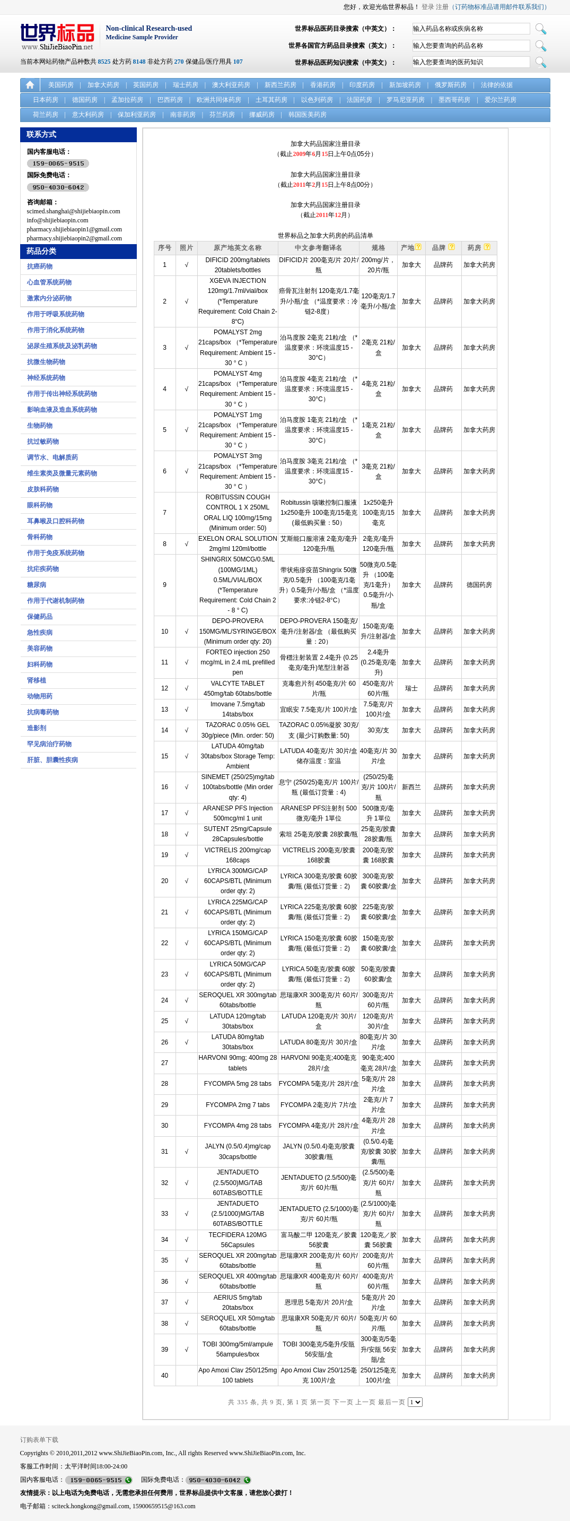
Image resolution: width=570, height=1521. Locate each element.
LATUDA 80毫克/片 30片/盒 (318, 1042)
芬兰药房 (222, 114)
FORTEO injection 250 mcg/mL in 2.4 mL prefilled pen (237, 662)
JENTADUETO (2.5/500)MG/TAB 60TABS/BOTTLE (237, 1182)
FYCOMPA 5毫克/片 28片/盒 (319, 1083)
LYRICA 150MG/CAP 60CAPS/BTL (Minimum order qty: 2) (237, 943)
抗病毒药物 (43, 712)
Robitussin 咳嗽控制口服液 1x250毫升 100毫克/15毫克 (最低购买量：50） (318, 512)
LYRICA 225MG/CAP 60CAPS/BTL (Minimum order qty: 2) (237, 912)
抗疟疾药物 (43, 569)
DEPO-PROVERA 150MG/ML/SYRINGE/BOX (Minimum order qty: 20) (237, 631)
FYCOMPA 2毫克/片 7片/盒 (318, 1105)
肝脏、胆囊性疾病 (52, 760)
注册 (442, 7)
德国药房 (85, 99)
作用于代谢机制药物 (55, 600)
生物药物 (39, 425)
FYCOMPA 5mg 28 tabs (237, 1083)
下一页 (343, 1402)
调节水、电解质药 (52, 457)
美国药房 (61, 85)
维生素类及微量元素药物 (62, 473)
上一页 (365, 1402)
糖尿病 (36, 585)
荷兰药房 (45, 114)
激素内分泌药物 (49, 298)
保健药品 (39, 616)
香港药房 (323, 85)
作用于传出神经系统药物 (62, 393)
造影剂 (36, 728)
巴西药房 (170, 99)
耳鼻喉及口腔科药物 (55, 521)
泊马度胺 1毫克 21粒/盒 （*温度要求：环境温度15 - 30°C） (318, 430)
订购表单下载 (39, 1440)
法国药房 (359, 99)
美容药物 (39, 648)
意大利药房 (88, 114)
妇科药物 (39, 664)
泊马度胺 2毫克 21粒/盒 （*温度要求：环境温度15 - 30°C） (318, 347)
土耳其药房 (271, 99)
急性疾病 (39, 632)
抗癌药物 (39, 266)
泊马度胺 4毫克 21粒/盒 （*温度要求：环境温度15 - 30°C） (318, 389)
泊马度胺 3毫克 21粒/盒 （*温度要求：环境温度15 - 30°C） (318, 471)
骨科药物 (39, 537)
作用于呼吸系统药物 (55, 314)
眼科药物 (39, 505)
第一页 (320, 1402)
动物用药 (39, 696)
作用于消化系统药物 (55, 330)
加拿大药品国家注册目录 (326, 144)
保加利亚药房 (137, 114)
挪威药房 (262, 114)
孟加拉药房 (127, 99)
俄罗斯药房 (451, 85)
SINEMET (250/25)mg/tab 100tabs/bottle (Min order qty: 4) (237, 787)
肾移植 (36, 680)
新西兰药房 (280, 85)
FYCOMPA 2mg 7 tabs (238, 1105)
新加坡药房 (405, 85)
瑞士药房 (185, 85)
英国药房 (146, 85)
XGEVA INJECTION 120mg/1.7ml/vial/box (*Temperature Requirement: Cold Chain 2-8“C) (237, 301)
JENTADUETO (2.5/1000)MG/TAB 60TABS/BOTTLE (237, 1214)
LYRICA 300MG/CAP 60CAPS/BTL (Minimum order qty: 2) (237, 881)
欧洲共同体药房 (219, 99)
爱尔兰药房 (500, 99)
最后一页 (392, 1402)
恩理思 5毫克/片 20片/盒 (319, 1302)
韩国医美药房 (307, 114)
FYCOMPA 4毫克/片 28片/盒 (319, 1125)
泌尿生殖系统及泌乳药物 (62, 346)
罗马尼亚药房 (406, 99)
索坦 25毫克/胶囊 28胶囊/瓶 (318, 834)
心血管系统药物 (49, 282)
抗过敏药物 (43, 441)
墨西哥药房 (454, 99)
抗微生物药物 (46, 362)
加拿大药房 (103, 85)
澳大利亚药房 (231, 85)
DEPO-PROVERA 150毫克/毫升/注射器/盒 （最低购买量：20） (319, 631)
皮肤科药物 (43, 489)
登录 (428, 7)
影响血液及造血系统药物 (62, 409)
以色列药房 (317, 99)
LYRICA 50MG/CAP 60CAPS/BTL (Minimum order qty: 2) (237, 974)
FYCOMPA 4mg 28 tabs (237, 1125)
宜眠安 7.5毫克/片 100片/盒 (318, 709)
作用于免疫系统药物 (55, 553)
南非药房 (183, 114)
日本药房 (45, 99)
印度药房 (362, 85)
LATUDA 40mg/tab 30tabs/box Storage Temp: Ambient (237, 756)
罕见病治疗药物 (49, 744)
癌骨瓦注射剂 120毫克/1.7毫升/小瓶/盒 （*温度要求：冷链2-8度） (319, 301)
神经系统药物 (46, 378)
